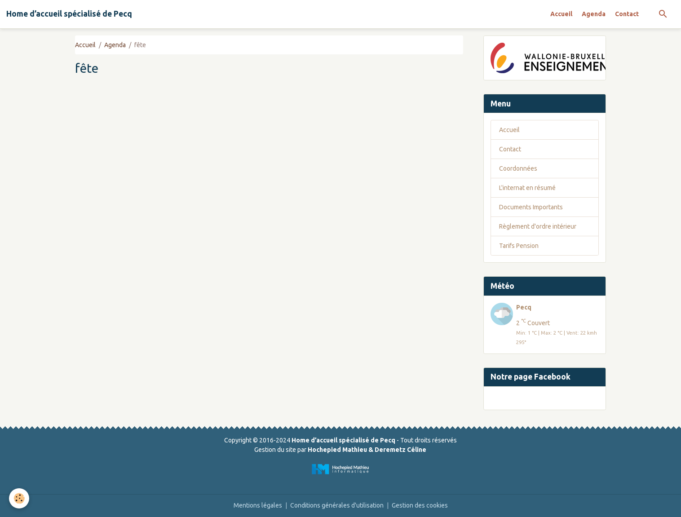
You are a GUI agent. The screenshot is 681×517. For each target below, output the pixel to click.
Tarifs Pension (519, 245)
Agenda (594, 14)
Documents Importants (531, 207)
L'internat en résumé (527, 187)
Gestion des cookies (420, 505)
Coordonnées (518, 168)
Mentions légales (258, 505)
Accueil (561, 14)
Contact (627, 14)
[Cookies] (19, 498)
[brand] (69, 14)
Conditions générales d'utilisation (337, 505)
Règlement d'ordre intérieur (537, 226)
